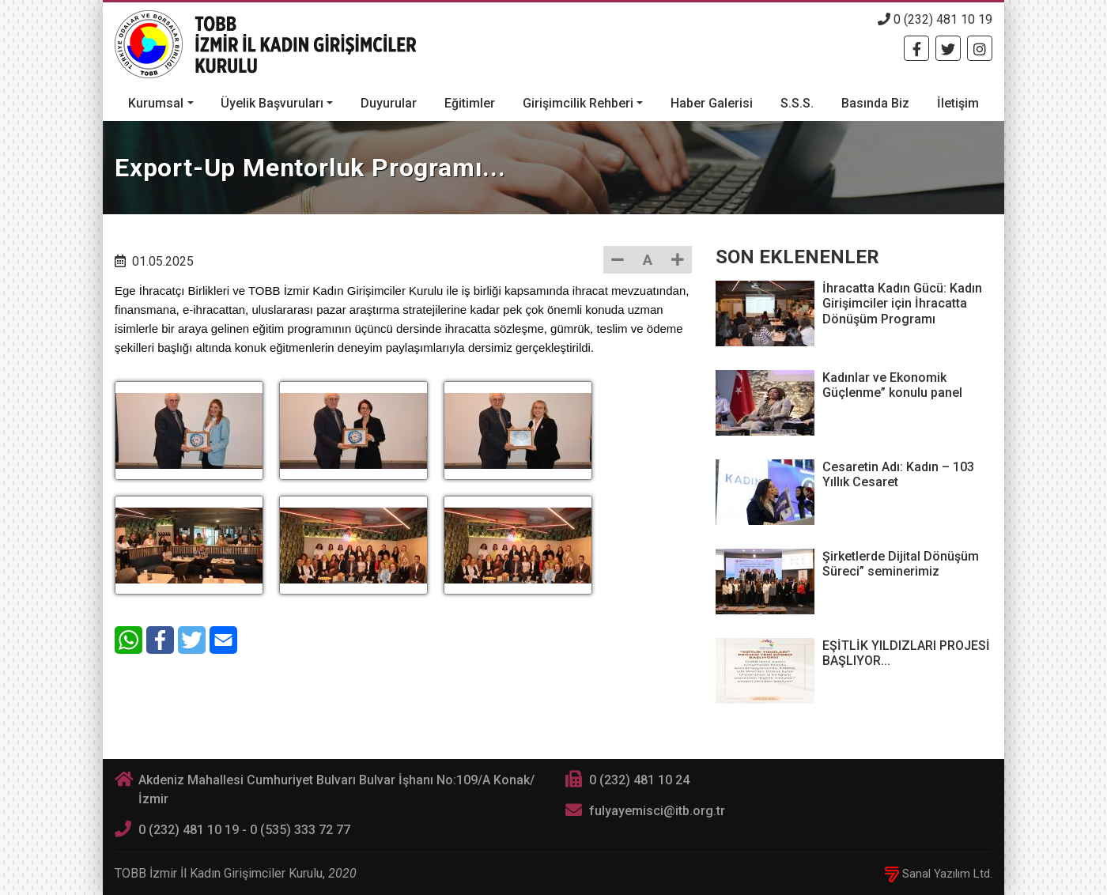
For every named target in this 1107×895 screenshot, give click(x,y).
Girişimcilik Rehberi (578, 103)
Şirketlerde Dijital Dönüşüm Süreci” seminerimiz (900, 564)
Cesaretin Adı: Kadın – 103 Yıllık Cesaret (898, 474)
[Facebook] (916, 48)
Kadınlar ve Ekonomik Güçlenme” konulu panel (892, 385)
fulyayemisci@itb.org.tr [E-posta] (657, 810)
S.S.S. (797, 103)
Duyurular (389, 103)
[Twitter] (948, 48)
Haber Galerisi (712, 103)
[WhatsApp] (128, 640)
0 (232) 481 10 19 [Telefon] (935, 19)
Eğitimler (469, 103)
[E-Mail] (223, 640)
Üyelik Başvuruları (272, 103)
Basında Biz (875, 103)
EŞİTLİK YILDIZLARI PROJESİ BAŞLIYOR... (906, 653)
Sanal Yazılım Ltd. (938, 874)
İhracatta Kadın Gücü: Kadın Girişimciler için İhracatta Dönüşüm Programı (902, 303)
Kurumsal (155, 103)
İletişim (958, 103)
